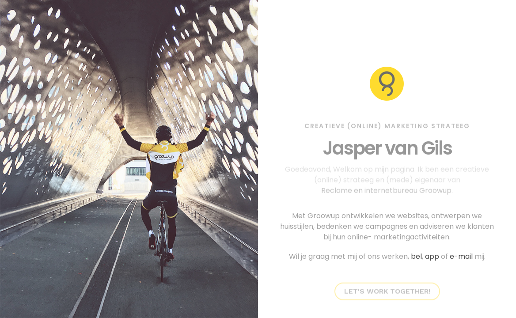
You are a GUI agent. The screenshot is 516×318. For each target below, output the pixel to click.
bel (416, 256)
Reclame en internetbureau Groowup (386, 188)
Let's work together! (387, 289)
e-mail (461, 256)
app (432, 256)
